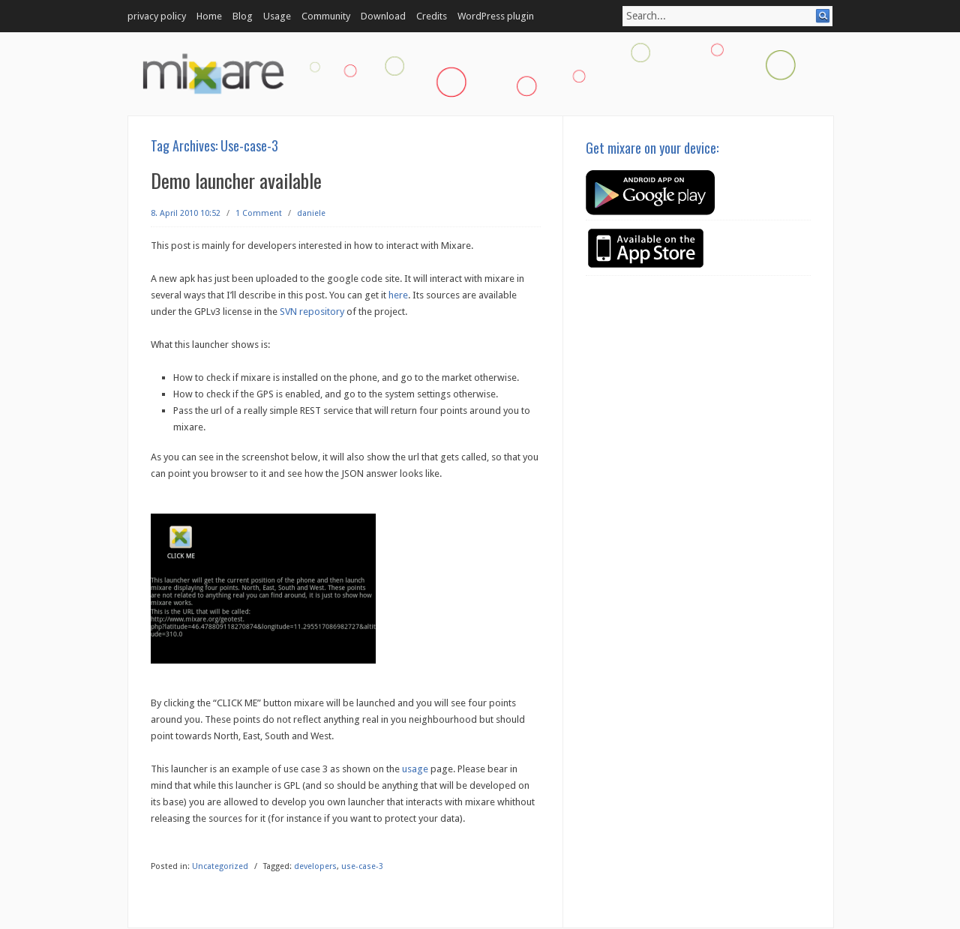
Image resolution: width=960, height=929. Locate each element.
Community (326, 16)
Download (383, 16)
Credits (431, 16)
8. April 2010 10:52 (185, 213)
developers (315, 866)
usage (415, 769)
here (398, 295)
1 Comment (259, 213)
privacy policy (157, 16)
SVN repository (312, 311)
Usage (277, 16)
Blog (242, 16)
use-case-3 (362, 866)
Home (209, 16)
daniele (311, 213)
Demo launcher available (236, 180)
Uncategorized (220, 866)
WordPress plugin (496, 16)
